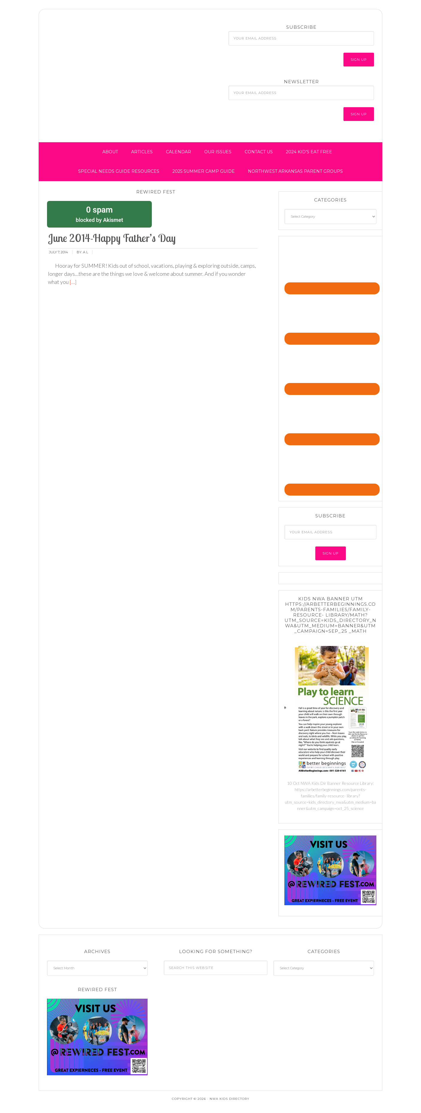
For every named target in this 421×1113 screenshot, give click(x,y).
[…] (73, 281)
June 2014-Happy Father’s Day (112, 238)
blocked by (99, 214)
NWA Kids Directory (96, 36)
